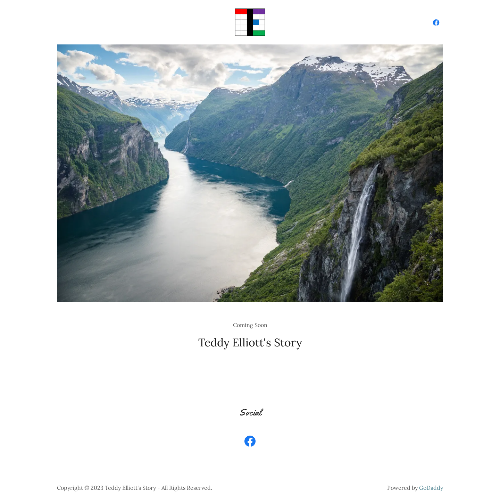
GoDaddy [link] (431, 487)
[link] (250, 21)
